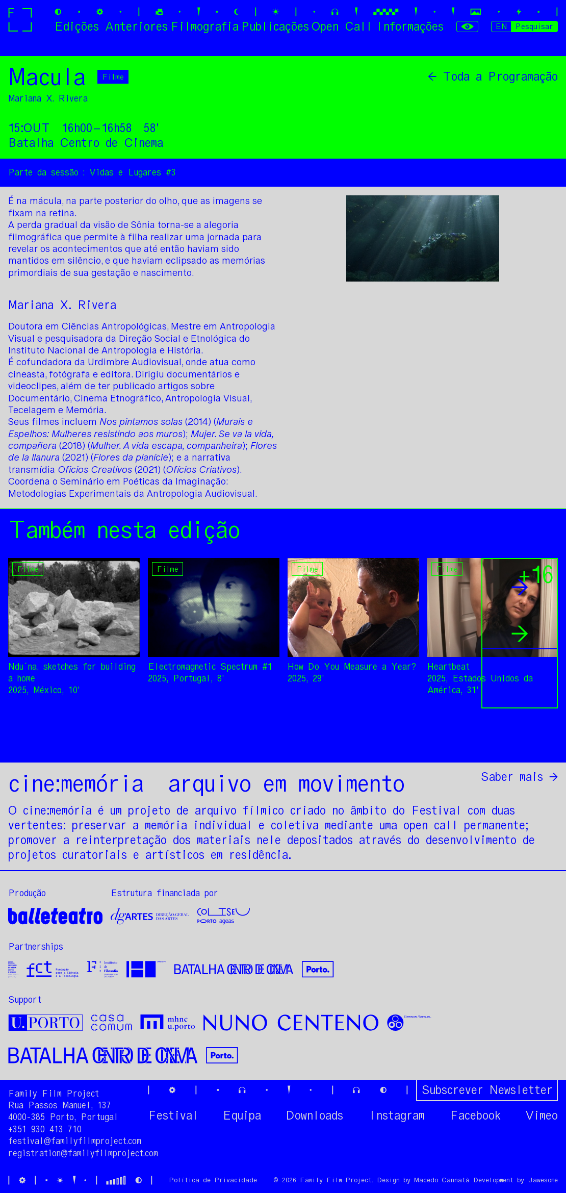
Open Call (342, 26)
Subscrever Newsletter (487, 1089)
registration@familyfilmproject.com (83, 1153)
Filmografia (204, 26)
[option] (169, 508)
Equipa (242, 1115)
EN (501, 26)
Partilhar (528, 741)
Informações (409, 26)
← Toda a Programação (493, 76)
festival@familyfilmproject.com (74, 1141)
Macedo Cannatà (442, 1180)
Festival (173, 1115)
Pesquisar (534, 26)
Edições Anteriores (111, 26)
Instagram (396, 1115)
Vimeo (541, 1115)
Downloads (314, 1115)
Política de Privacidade (213, 1180)
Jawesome (543, 1180)
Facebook (475, 1115)
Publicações (275, 26)
